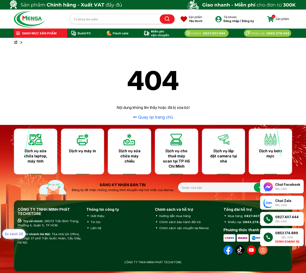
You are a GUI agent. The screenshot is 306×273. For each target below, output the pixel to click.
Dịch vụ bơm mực (270, 153)
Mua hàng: (246, 216)
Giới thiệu (97, 216)
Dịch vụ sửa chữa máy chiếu (129, 156)
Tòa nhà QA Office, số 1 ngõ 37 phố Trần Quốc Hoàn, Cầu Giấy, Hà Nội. (49, 238)
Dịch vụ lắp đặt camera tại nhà (223, 156)
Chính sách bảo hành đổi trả (179, 222)
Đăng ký (248, 21)
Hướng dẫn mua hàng (174, 216)
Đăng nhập (231, 21)
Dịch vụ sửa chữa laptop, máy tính (35, 156)
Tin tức (95, 222)
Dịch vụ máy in (82, 151)
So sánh (14, 234)
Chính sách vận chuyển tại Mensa (183, 228)
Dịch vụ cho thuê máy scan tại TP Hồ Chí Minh (176, 159)
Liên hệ (95, 228)
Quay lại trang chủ (153, 117)
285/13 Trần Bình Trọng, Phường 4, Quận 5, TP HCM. (48, 223)
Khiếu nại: (246, 222)
